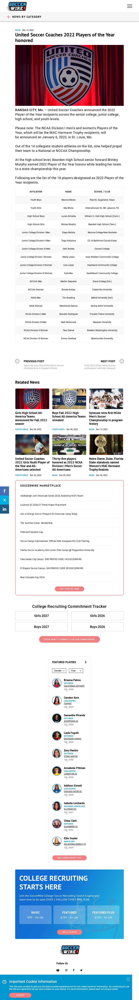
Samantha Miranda (74, 715)
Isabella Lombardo (74, 803)
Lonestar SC (70, 774)
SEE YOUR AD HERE (69, 589)
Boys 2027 (41, 627)
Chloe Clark (70, 820)
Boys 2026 (97, 627)
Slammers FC (71, 826)
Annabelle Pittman (74, 768)
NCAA (17, 30)
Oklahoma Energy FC (75, 844)
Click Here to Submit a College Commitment (69, 639)
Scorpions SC (71, 721)
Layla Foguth (71, 733)
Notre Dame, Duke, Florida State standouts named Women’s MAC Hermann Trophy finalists (106, 464)
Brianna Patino (72, 680)
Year (73, 670)
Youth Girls (21, 429)
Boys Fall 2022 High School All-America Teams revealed (69, 416)
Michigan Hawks (72, 739)
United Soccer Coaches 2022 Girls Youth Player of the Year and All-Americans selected (32, 464)
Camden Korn (71, 697)
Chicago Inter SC (73, 791)
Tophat (68, 703)
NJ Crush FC (70, 809)
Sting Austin (70, 756)
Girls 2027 (41, 616)
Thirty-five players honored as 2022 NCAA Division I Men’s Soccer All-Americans (67, 464)
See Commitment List (69, 858)
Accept (20, 995)
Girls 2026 (97, 616)
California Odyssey (74, 686)
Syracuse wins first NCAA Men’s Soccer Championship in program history (106, 418)
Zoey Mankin (71, 750)
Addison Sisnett (73, 785)
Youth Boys (58, 429)
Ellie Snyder (71, 838)
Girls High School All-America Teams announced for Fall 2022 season (31, 418)
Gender (58, 670)
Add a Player (69, 932)
